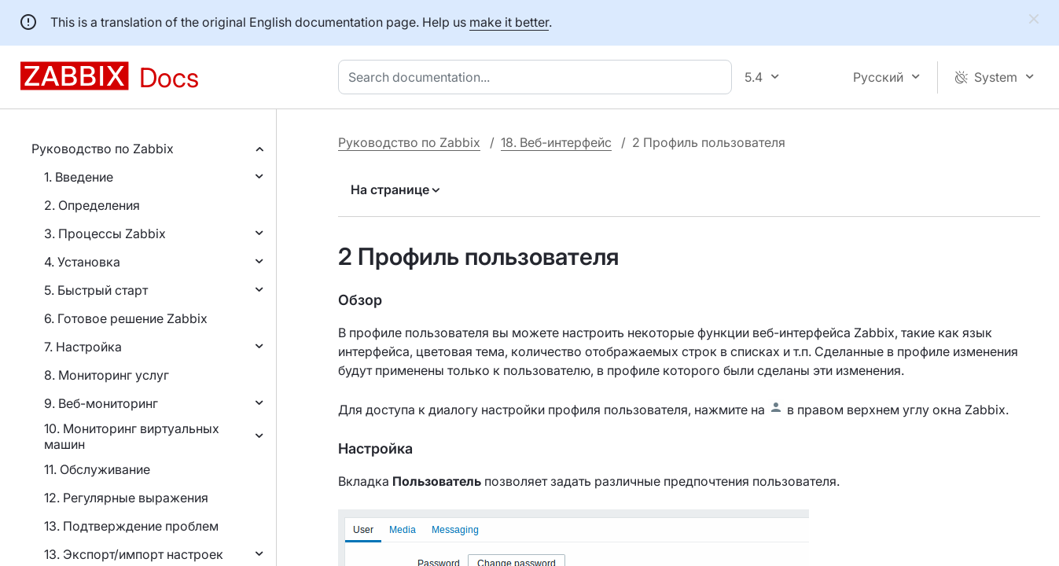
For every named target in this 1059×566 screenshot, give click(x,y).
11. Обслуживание (97, 469)
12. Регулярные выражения (126, 497)
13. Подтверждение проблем (131, 526)
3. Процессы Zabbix (105, 233)
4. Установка (82, 262)
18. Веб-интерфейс (556, 142)
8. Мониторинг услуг (106, 375)
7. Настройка (83, 347)
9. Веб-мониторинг (101, 403)
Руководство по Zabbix (102, 148)
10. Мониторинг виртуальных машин (131, 436)
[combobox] (538, 77)
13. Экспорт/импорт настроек (133, 554)
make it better (509, 22)
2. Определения (92, 205)
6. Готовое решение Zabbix (126, 318)
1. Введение (78, 177)
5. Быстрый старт (96, 290)
